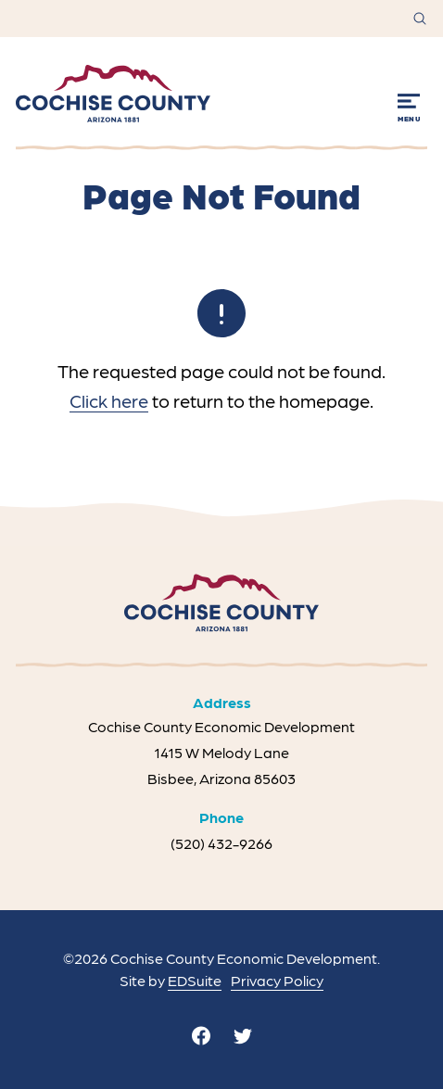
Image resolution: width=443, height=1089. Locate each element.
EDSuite (195, 980)
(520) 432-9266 (221, 843)
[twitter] (243, 1035)
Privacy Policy (277, 980)
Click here (109, 400)
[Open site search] (419, 18)
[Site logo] (113, 93)
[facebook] (201, 1035)
